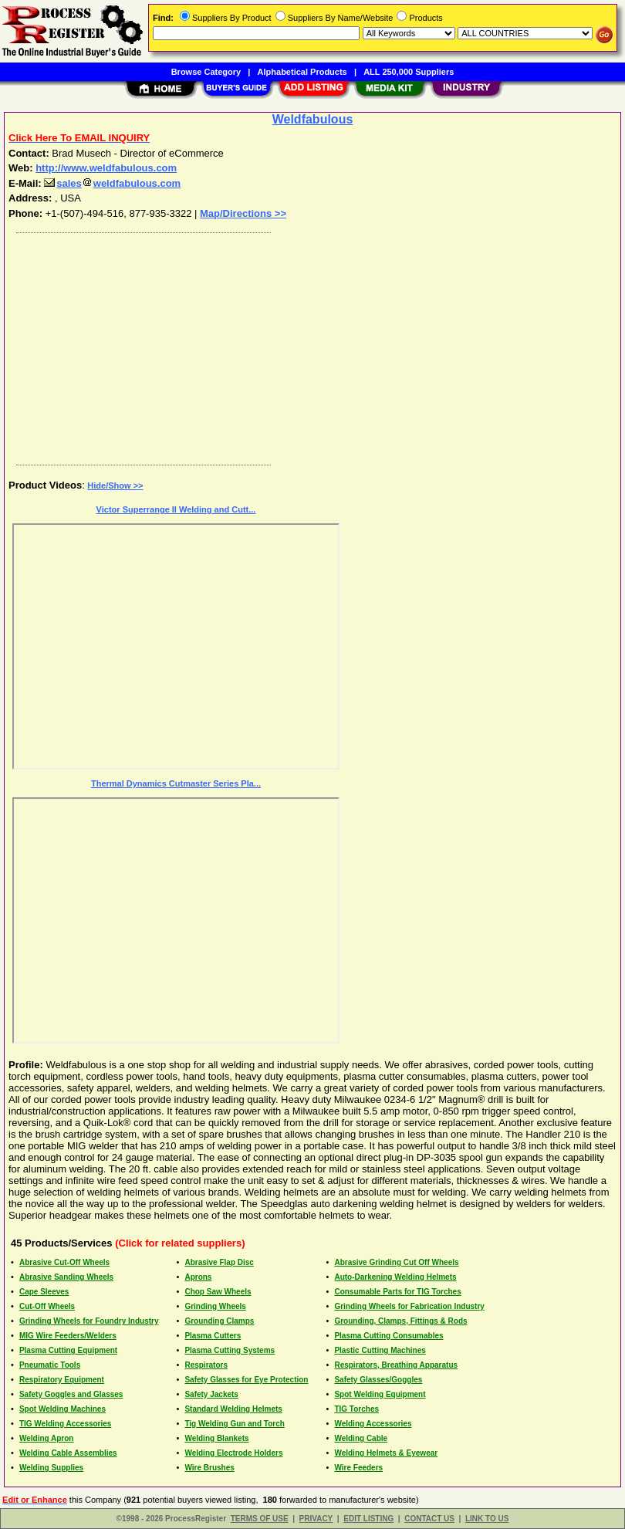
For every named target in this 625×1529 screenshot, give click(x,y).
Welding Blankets (216, 1438)
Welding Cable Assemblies (68, 1453)
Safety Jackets (211, 1394)
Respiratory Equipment (61, 1379)
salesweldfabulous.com (112, 183)
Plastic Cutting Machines (379, 1350)
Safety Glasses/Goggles (378, 1379)
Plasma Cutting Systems (229, 1350)
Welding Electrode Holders (233, 1453)
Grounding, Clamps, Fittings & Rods (400, 1321)
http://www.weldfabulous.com (106, 168)
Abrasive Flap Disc (218, 1262)
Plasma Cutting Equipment (68, 1350)
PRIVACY (316, 1518)
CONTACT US (429, 1518)
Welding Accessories (372, 1423)
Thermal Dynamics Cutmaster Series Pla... (176, 783)
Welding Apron (46, 1438)
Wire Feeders (358, 1467)
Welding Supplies (51, 1467)
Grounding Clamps (219, 1321)
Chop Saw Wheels (217, 1291)
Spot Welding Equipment (379, 1394)
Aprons (197, 1277)
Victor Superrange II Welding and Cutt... (176, 509)
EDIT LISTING (368, 1518)
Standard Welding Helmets (233, 1409)
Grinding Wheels (214, 1306)
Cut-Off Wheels (47, 1306)
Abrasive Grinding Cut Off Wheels (396, 1262)
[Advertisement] (309, 345)
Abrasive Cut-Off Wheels (64, 1262)
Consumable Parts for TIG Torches (397, 1291)
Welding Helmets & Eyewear (386, 1453)
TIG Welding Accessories (65, 1423)
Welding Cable (360, 1438)
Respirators (206, 1365)
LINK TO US (486, 1518)
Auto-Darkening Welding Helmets (395, 1277)
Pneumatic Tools (49, 1365)
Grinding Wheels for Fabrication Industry (409, 1306)
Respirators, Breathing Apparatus (396, 1365)
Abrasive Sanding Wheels (66, 1277)
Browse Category (206, 71)
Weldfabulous (312, 119)
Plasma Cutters (212, 1335)
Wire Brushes (209, 1467)
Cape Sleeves (44, 1291)
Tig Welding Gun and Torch (234, 1423)
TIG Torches (356, 1409)
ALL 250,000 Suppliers (408, 71)
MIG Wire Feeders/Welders (68, 1335)
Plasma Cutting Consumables (388, 1335)
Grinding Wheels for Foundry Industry (89, 1321)
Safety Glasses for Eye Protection (246, 1379)
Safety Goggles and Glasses (71, 1394)
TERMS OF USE (260, 1518)
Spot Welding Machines (62, 1409)
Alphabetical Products (302, 71)
